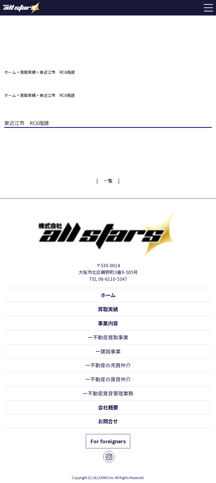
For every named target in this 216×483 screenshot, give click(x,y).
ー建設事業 (108, 351)
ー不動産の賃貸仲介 (108, 379)
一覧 (108, 180)
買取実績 (108, 309)
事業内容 (108, 323)
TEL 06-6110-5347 (108, 278)
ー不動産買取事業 (108, 337)
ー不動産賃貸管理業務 (108, 393)
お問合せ (108, 421)
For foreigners (108, 441)
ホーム (108, 295)
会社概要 (108, 407)
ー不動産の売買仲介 (108, 365)
